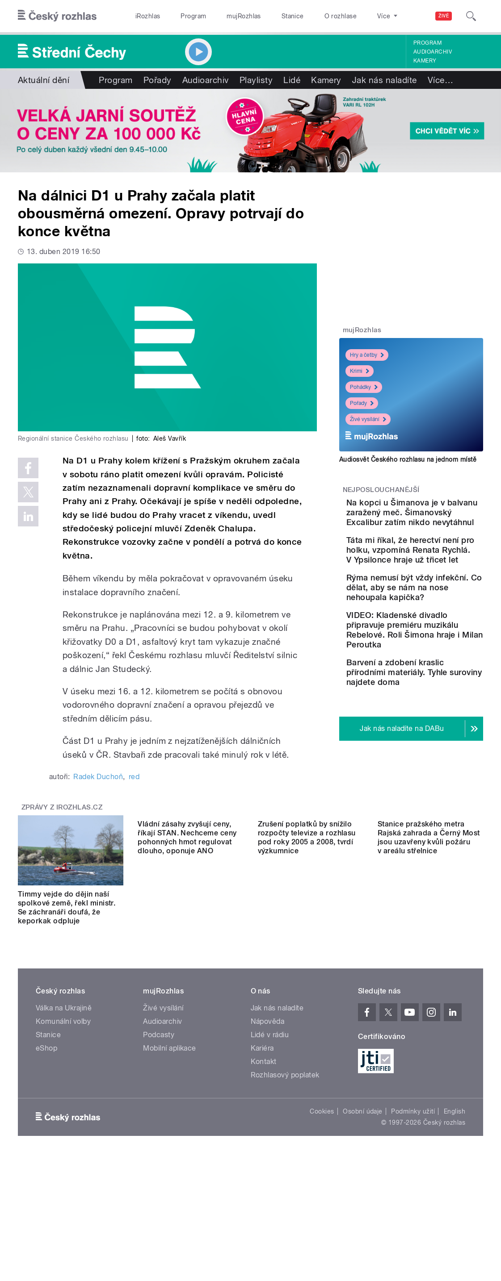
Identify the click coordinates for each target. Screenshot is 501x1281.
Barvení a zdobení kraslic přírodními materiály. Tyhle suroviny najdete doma (431, 770)
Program (193, 16)
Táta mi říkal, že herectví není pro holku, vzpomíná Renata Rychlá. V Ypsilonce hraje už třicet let (435, 584)
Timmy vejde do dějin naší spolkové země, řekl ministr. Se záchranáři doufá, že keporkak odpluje (66, 996)
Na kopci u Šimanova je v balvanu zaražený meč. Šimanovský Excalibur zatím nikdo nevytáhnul (438, 522)
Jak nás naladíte (384, 80)
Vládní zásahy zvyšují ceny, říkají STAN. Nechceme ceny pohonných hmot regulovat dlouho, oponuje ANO (187, 996)
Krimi (359, 371)
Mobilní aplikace (169, 1136)
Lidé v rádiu (270, 1123)
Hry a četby (367, 355)
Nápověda (268, 1110)
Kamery (425, 61)
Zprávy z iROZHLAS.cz (62, 896)
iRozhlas (147, 16)
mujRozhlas (244, 16)
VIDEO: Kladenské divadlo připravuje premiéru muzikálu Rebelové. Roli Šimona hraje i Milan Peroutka (435, 708)
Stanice (293, 16)
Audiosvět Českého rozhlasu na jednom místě (407, 459)
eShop (46, 1136)
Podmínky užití (413, 1199)
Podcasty (158, 1123)
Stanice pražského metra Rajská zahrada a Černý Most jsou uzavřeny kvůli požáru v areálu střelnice (429, 996)
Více (440, 80)
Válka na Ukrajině (64, 1096)
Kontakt (264, 1150)
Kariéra (262, 1136)
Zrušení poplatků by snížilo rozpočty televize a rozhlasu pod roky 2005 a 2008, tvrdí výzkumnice (307, 996)
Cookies (322, 1199)
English (454, 1199)
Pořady (157, 80)
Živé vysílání (368, 419)
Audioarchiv (432, 52)
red (134, 776)
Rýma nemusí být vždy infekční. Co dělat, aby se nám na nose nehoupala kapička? (436, 646)
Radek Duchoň (98, 776)
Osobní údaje (363, 1199)
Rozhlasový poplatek (285, 1163)
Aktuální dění (43, 80)
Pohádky (364, 387)
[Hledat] (471, 16)
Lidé (291, 80)
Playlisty (256, 80)
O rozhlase (340, 16)
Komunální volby (63, 1110)
